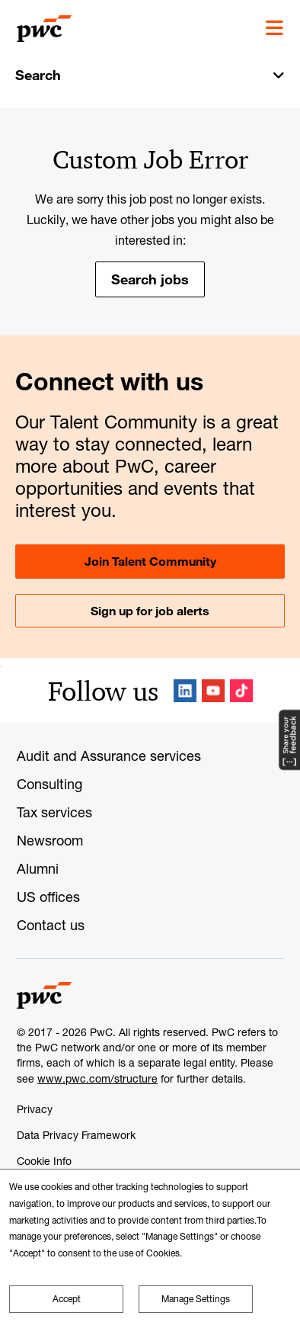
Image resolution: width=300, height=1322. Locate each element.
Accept (67, 1298)
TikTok (241, 690)
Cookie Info (44, 1160)
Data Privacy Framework (76, 1134)
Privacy (35, 1108)
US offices (48, 896)
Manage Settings (195, 1298)
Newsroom (50, 840)
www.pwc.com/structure (97, 1078)
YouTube (213, 690)
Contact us (51, 924)
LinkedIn (185, 690)
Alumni (38, 868)
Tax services (54, 812)
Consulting (49, 783)
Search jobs (150, 279)
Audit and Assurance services (109, 755)
